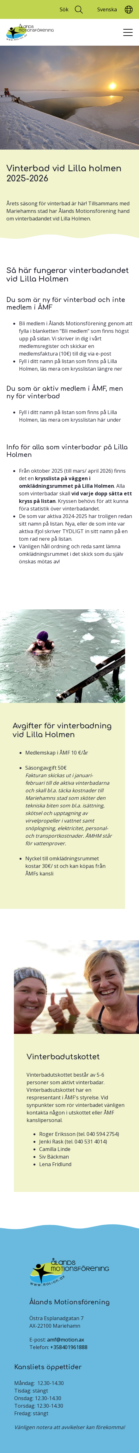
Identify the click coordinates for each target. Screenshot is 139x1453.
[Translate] (106, 9)
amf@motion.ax (65, 1339)
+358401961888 (69, 1347)
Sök (64, 9)
